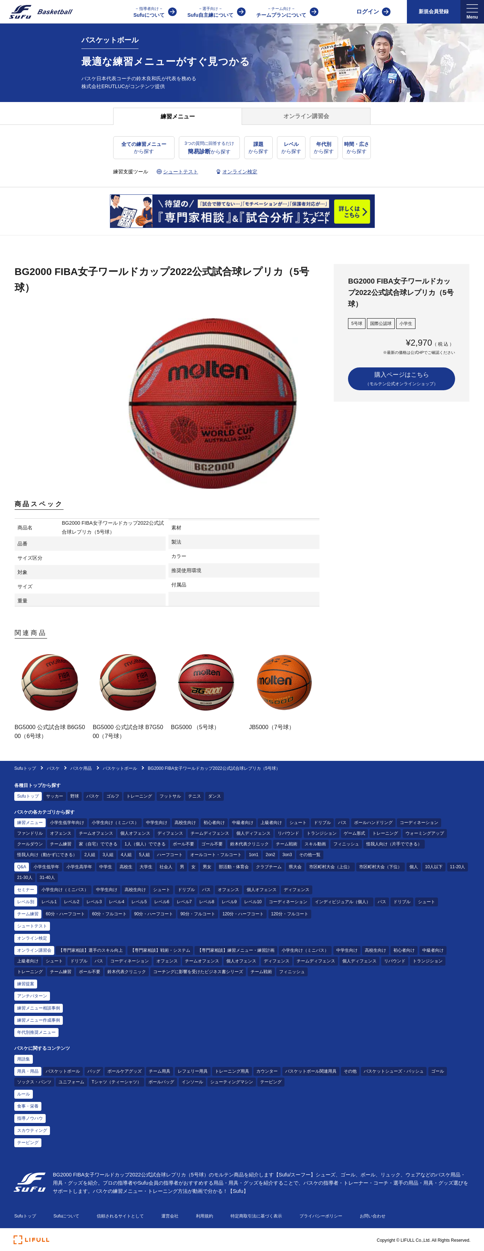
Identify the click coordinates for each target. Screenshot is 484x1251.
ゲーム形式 (354, 833)
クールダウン (30, 843)
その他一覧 (310, 854)
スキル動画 (315, 843)
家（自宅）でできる (98, 843)
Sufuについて (149, 11)
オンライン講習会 (34, 950)
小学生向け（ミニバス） (115, 822)
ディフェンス (170, 833)
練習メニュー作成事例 (38, 1020)
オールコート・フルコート (216, 854)
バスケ (54, 768)
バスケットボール (120, 768)
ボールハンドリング (373, 822)
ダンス (214, 796)
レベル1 (49, 901)
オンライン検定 (32, 938)
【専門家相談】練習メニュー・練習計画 (235, 950)
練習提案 (25, 983)
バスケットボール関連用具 (311, 1071)
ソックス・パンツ (34, 1081)
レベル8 (207, 901)
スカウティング (32, 1130)
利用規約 (204, 1216)
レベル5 (139, 901)
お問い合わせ (372, 1216)
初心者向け (214, 822)
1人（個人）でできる (145, 843)
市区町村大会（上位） (330, 866)
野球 (74, 796)
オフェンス (60, 833)
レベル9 (229, 901)
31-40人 (47, 877)
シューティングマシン (231, 1081)
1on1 (253, 854)
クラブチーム (269, 866)
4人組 (126, 854)
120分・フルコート (289, 913)
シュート (298, 822)
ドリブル (322, 822)
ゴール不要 (212, 843)
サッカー (54, 796)
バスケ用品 (81, 768)
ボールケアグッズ (124, 1071)
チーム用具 (159, 1071)
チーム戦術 (286, 843)
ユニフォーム (71, 1081)
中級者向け (242, 822)
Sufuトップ (25, 768)
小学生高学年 (79, 866)
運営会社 (169, 1216)
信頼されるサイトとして (120, 1216)
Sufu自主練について (210, 11)
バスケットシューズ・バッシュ (394, 1071)
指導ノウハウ (30, 1118)
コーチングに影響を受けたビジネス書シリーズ (198, 971)
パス (342, 822)
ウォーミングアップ (424, 833)
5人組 (144, 854)
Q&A (21, 866)
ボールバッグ (161, 1081)
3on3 (287, 854)
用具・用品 (28, 1071)
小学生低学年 (46, 866)
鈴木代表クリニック (249, 843)
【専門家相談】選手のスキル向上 (91, 950)
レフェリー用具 (193, 1071)
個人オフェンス (135, 833)
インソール (192, 1081)
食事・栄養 (28, 1106)
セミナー (25, 889)
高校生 (126, 866)
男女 (207, 866)
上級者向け (271, 822)
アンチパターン (32, 995)
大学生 (146, 866)
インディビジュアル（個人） (342, 901)
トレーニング (139, 796)
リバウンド (288, 833)
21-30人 (24, 877)
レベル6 (162, 901)
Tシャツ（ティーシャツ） (116, 1081)
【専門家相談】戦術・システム (160, 950)
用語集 (23, 1059)
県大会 (295, 866)
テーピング (271, 1081)
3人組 (108, 854)
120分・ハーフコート (243, 913)
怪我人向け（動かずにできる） (47, 854)
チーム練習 (60, 843)
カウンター (267, 1071)
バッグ (93, 1071)
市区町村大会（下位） (380, 866)
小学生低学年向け (67, 822)
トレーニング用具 (232, 1071)
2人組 (89, 854)
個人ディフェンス (253, 833)
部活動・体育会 (234, 866)
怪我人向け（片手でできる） (394, 843)
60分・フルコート (109, 913)
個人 (413, 866)
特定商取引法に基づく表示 (256, 1216)
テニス (194, 796)
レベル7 (184, 901)
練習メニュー (30, 822)
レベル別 (25, 901)
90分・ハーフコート (153, 913)
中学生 (105, 866)
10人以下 (434, 866)
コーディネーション (419, 822)
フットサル (170, 796)
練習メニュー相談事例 (38, 1008)
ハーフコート (170, 854)
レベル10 (253, 901)
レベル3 (94, 901)
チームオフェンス (96, 833)
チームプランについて (281, 11)
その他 (350, 1071)
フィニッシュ (346, 843)
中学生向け (156, 822)
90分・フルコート (197, 913)
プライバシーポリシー (320, 1216)
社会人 (166, 866)
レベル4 (116, 901)
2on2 (270, 854)
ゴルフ (112, 796)
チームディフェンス (210, 833)
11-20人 (457, 866)
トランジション (322, 833)
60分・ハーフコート (65, 913)
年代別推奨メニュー (36, 1032)
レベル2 (71, 901)
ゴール (437, 1071)
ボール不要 (183, 843)
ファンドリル (30, 833)
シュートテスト (32, 926)
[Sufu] (36, 12)
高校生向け (185, 822)
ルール (23, 1094)
